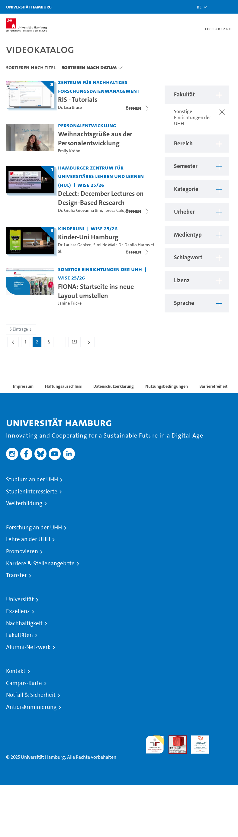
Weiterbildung (24, 503)
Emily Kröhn (69, 151)
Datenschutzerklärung (113, 386)
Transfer (16, 575)
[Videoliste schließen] (138, 108)
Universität (20, 599)
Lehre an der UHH (28, 539)
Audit (174, 739)
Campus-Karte (24, 683)
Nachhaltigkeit (24, 623)
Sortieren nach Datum (89, 67)
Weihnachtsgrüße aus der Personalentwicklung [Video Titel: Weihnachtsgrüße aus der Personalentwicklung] (95, 138)
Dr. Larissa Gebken (75, 245)
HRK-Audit (197, 742)
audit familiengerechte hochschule (155, 745)
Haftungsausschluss (63, 386)
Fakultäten (19, 635)
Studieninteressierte (31, 492)
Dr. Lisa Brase (70, 107)
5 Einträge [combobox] (21, 329)
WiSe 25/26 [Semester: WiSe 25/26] (90, 185)
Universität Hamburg (29, 7)
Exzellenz (18, 611)
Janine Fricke (70, 303)
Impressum (23, 386)
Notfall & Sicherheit (31, 695)
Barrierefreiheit (213, 386)
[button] (199, 7)
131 (76, 343)
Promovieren (22, 551)
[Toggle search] (215, 7)
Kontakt (15, 671)
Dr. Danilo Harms (134, 245)
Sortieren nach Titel (31, 67)
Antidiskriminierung (31, 707)
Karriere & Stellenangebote (40, 563)
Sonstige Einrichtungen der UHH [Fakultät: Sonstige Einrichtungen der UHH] (100, 269)
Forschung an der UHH (34, 528)
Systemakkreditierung (223, 739)
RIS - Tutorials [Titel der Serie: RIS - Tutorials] (77, 99)
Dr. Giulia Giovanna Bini (80, 210)
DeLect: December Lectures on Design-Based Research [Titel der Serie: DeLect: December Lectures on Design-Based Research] (101, 198)
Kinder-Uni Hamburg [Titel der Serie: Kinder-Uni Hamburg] (88, 236)
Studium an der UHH (32, 479)
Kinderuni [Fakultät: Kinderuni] (71, 228)
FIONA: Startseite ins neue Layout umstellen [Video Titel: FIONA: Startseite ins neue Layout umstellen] (96, 291)
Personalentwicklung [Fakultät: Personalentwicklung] (87, 125)
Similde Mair (105, 245)
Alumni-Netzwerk (28, 647)
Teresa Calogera (118, 210)
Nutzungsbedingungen (166, 386)
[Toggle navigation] (230, 7)
